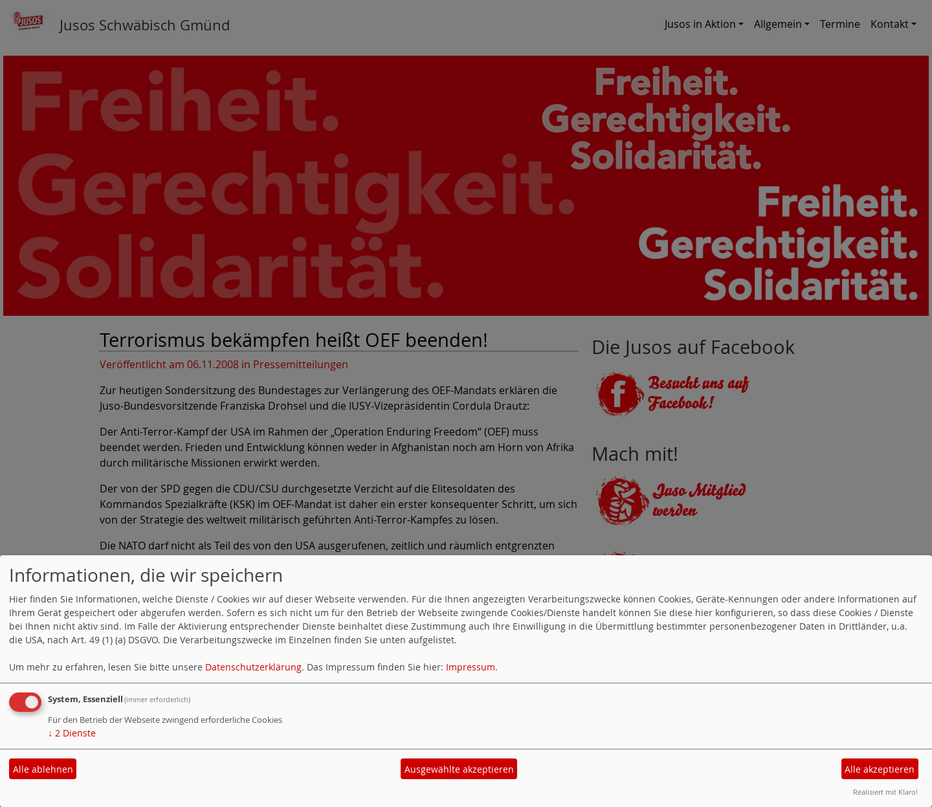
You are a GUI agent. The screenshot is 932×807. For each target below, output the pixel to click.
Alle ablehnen (43, 769)
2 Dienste (72, 733)
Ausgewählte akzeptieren (459, 769)
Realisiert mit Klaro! (885, 792)
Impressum (470, 667)
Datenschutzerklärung (253, 667)
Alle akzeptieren (880, 769)
